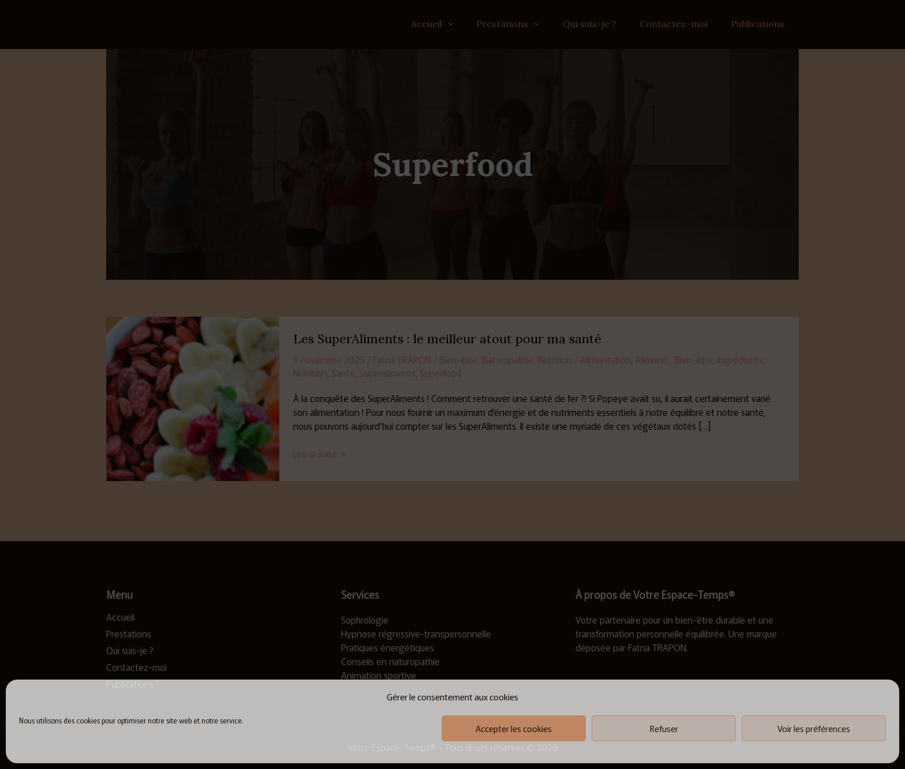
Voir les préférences (813, 728)
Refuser (664, 728)
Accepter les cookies (514, 728)
